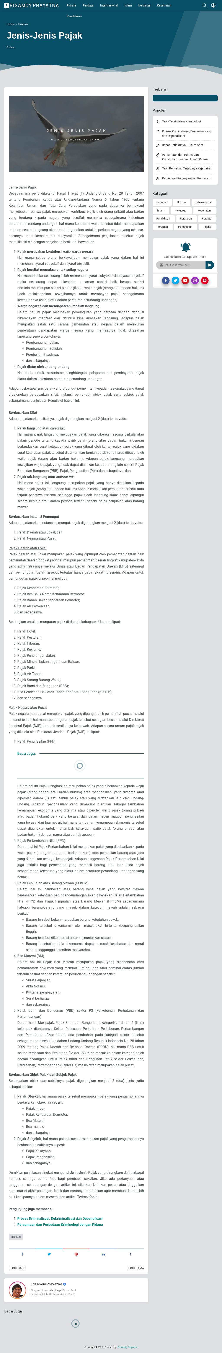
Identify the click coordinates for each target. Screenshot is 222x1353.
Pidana (71, 5)
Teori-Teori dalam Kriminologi (181, 121)
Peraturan (186, 218)
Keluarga (144, 5)
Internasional (109, 5)
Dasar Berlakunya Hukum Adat (182, 145)
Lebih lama (135, 1268)
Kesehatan (164, 5)
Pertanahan (185, 226)
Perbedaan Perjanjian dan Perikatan (186, 178)
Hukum (16, 1236)
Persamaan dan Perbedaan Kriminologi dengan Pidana (60, 1225)
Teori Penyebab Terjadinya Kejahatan (187, 168)
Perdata (88, 5)
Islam (128, 5)
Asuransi (161, 202)
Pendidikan (74, 16)
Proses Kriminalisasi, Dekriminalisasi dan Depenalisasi (60, 1218)
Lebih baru (17, 1268)
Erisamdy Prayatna (32, 5)
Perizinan (162, 226)
